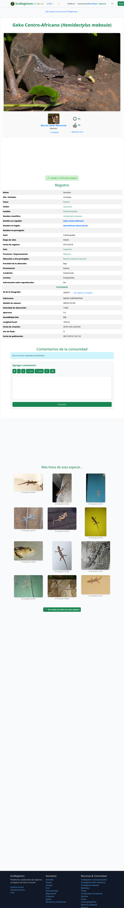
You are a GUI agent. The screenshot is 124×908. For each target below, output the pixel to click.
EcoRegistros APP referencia (93, 882)
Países (83, 891)
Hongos (49, 885)
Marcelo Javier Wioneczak (53, 125)
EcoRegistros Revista (90, 885)
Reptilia (66, 202)
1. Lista (39, 371)
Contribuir (92, 3)
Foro (48, 888)
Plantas (49, 882)
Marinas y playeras (89, 904)
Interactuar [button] (82, 3)
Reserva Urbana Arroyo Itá (74, 259)
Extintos (84, 896)
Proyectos (50, 896)
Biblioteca (85, 888)
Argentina (67, 249)
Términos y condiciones (56, 902)
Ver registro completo (82, 292)
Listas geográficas (88, 902)
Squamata (67, 206)
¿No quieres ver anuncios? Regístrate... (62, 11)
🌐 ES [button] (49, 3)
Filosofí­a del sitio (17, 890)
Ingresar (102, 3)
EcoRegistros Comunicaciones (94, 879)
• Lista (30, 371)
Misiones (67, 254)
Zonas (83, 899)
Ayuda (48, 899)
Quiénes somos (17, 887)
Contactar (53, 132)
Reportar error (76, 132)
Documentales (52, 891)
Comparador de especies (91, 893)
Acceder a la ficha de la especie (62, 178)
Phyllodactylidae (70, 211)
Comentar (62, 404)
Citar (12, 892)
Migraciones (51, 893)
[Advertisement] (62, 157)
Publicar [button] (71, 3)
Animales (50, 879)
